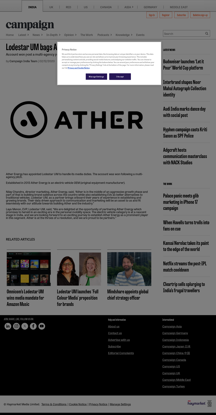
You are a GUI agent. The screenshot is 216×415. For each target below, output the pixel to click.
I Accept (120, 76)
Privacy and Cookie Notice (79, 68)
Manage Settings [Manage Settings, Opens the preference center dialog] (96, 76)
